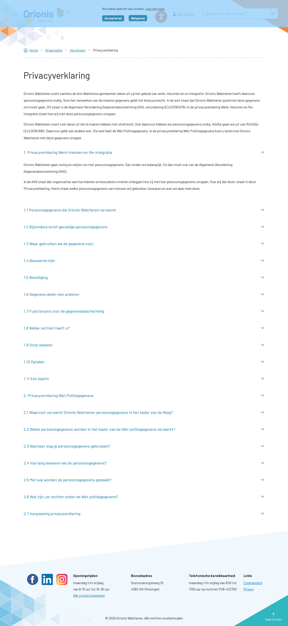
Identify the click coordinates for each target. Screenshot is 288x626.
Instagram (62, 579)
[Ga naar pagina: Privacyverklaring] (248, 589)
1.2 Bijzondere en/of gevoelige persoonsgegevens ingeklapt (144, 227)
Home (33, 50)
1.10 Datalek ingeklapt (144, 362)
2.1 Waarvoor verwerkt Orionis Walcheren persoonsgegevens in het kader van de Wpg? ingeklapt (144, 412)
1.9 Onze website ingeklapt (144, 345)
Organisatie (54, 50)
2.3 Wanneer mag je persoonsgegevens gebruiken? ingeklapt (144, 446)
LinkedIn (47, 579)
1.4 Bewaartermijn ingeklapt (144, 261)
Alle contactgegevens (89, 595)
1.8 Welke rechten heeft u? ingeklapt (144, 328)
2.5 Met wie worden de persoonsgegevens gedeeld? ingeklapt (144, 480)
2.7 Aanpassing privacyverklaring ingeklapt (144, 514)
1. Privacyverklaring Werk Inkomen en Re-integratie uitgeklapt (144, 152)
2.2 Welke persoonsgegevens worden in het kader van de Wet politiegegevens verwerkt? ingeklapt (144, 429)
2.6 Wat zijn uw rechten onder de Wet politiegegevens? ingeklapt (144, 497)
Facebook (32, 579)
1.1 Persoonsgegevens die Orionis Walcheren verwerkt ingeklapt (144, 210)
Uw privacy (78, 50)
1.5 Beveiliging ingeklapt (144, 277)
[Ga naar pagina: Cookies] (252, 583)
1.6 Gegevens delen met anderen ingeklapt (144, 294)
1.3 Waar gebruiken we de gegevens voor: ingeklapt (144, 244)
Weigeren (138, 18)
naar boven (273, 619)
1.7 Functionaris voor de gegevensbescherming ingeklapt (144, 311)
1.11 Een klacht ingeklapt (144, 379)
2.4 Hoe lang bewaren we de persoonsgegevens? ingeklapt (144, 463)
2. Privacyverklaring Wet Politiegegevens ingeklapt (144, 395)
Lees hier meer (155, 9)
